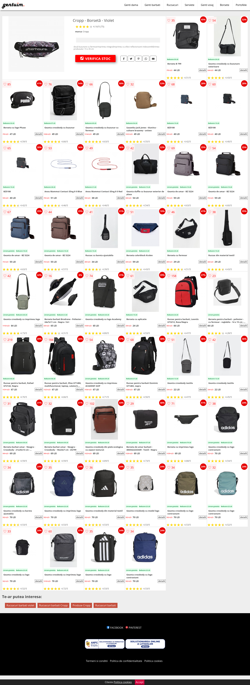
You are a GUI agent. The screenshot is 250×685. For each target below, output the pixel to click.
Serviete (189, 5)
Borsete (224, 5)
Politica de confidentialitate (126, 661)
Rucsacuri (172, 5)
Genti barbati (152, 5)
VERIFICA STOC (95, 58)
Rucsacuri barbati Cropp (53, 605)
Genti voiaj (207, 5)
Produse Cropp (81, 605)
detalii (202, 70)
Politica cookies (153, 661)
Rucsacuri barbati (105, 605)
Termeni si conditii (97, 661)
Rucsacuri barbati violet (20, 605)
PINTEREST (133, 627)
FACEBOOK (115, 627)
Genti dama (131, 5)
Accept (140, 682)
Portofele (241, 5)
